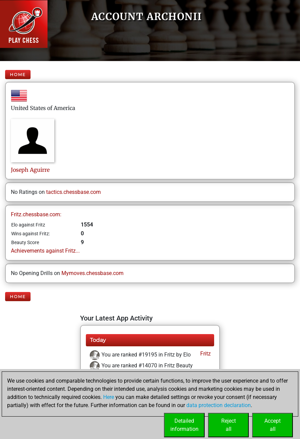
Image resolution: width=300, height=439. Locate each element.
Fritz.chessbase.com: (36, 214)
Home (18, 74)
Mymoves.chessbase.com (92, 273)
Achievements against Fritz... (45, 251)
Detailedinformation (184, 425)
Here (108, 397)
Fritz (205, 353)
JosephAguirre (30, 169)
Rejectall (228, 425)
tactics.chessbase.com (73, 192)
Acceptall (272, 425)
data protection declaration (218, 405)
